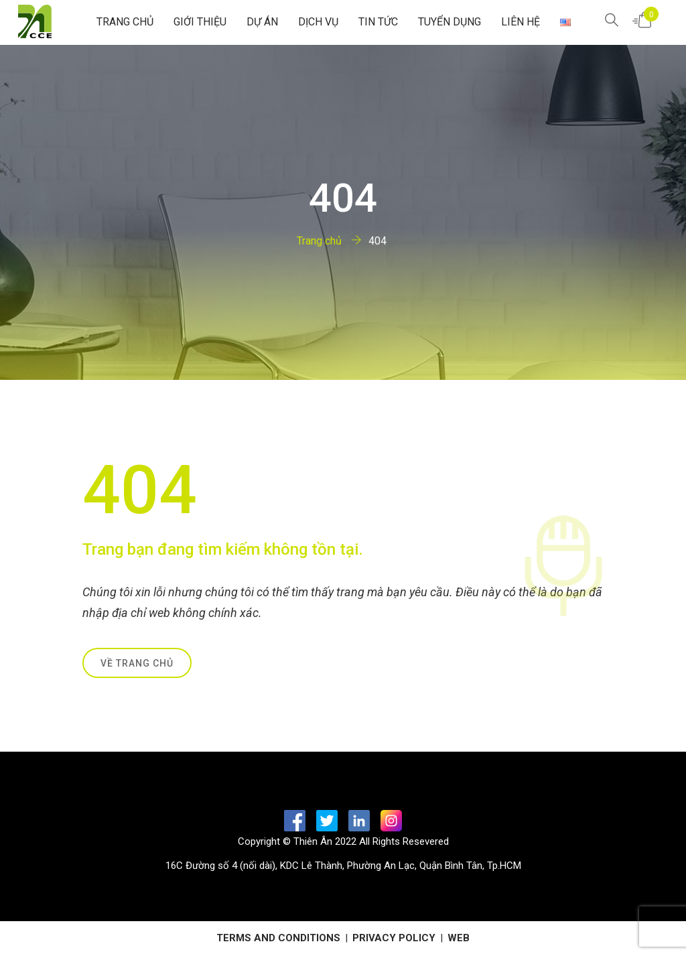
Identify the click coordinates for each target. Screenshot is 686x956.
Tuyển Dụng (449, 21)
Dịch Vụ (318, 21)
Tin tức (378, 21)
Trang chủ (124, 21)
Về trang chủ (137, 663)
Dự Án (262, 21)
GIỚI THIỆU (200, 21)
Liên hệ (520, 21)
